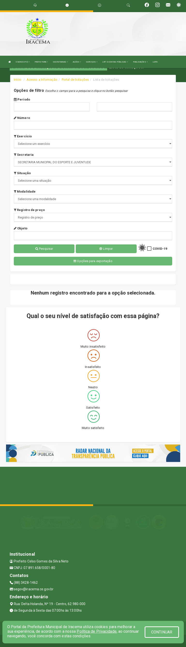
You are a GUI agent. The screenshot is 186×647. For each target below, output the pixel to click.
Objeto (20, 228)
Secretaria (24, 154)
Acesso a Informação (42, 79)
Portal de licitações (75, 79)
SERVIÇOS (91, 62)
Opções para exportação (93, 261)
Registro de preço (29, 210)
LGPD (155, 62)
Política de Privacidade (96, 631)
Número (22, 118)
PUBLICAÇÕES (140, 62)
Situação (22, 173)
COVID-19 (160, 248)
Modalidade (25, 191)
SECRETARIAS (60, 62)
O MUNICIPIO (23, 62)
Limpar (106, 248)
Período (22, 99)
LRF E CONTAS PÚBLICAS (115, 62)
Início (18, 79)
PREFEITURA (41, 62)
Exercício (23, 136)
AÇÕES (77, 62)
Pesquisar (44, 248)
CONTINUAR (161, 632)
